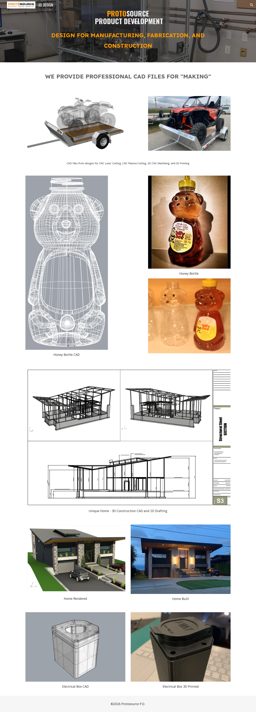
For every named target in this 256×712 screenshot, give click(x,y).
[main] (128, 31)
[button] (251, 5)
